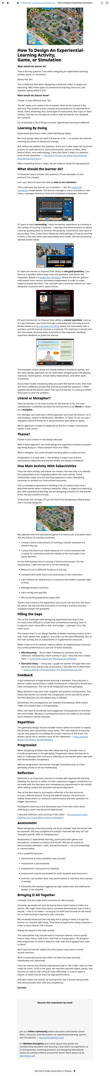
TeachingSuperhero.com (51, 1037)
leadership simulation (50, 277)
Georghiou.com (27, 1055)
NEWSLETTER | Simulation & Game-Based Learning (39, 3)
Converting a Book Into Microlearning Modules (53, 658)
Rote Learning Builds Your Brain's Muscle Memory (52, 738)
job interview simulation (47, 326)
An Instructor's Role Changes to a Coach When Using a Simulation (52, 816)
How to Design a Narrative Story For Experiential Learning (53, 669)
